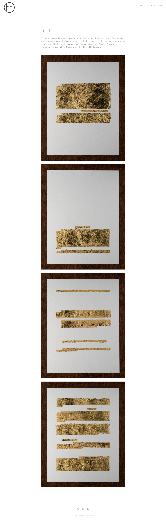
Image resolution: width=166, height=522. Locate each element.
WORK (142, 5)
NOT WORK (151, 5)
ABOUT (160, 5)
